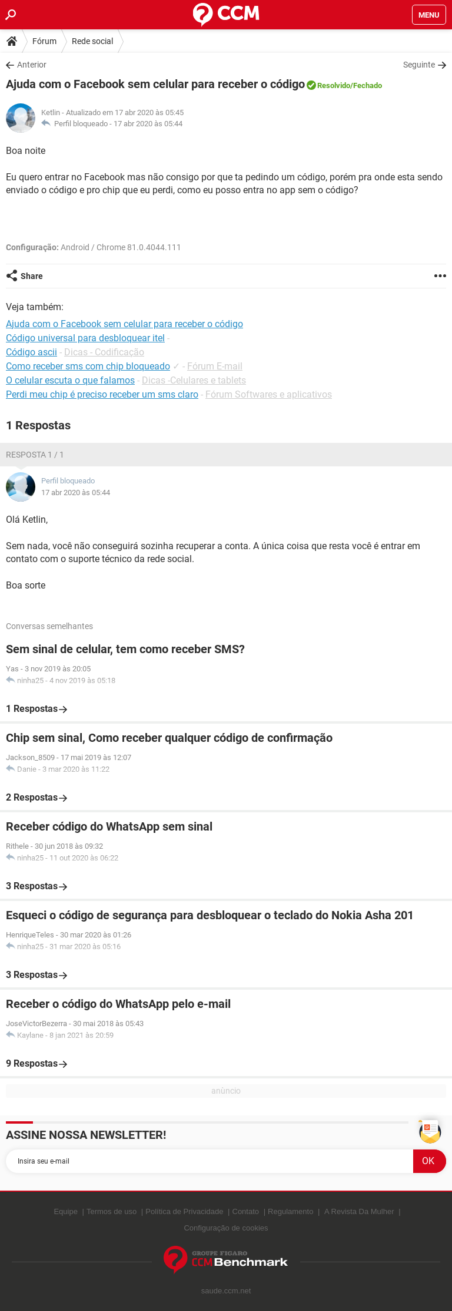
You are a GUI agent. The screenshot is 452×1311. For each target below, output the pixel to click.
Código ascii (31, 352)
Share (32, 276)
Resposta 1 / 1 (35, 454)
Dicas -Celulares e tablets (194, 380)
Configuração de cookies (226, 1227)
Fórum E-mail (214, 366)
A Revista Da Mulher (359, 1211)
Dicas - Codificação (104, 352)
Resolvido (333, 85)
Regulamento (290, 1211)
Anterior (31, 64)
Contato (246, 1211)
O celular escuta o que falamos (70, 380)
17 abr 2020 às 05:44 (148, 123)
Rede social (92, 41)
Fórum (44, 41)
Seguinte (419, 64)
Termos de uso (112, 1211)
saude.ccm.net (226, 1290)
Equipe (65, 1211)
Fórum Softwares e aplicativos (268, 394)
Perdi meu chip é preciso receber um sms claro (102, 394)
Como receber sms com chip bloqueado (88, 366)
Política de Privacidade (184, 1211)
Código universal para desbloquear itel (85, 338)
